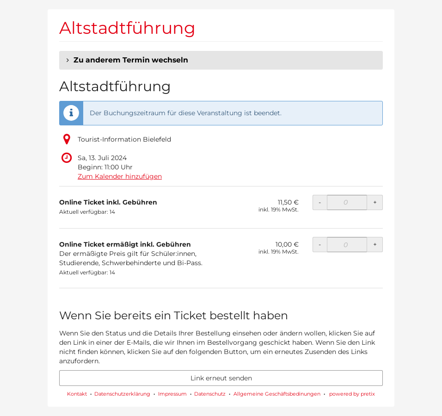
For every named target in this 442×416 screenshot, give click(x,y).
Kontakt (77, 394)
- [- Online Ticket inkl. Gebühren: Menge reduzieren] (320, 202)
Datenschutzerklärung (122, 394)
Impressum (172, 394)
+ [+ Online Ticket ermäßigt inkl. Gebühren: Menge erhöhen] (375, 244)
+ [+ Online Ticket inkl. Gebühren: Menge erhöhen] (375, 202)
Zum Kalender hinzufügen (120, 176)
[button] (221, 60)
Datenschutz (210, 394)
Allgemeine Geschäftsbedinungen (276, 394)
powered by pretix (352, 394)
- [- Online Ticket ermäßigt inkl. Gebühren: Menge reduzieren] (320, 244)
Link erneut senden (221, 378)
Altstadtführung (127, 28)
